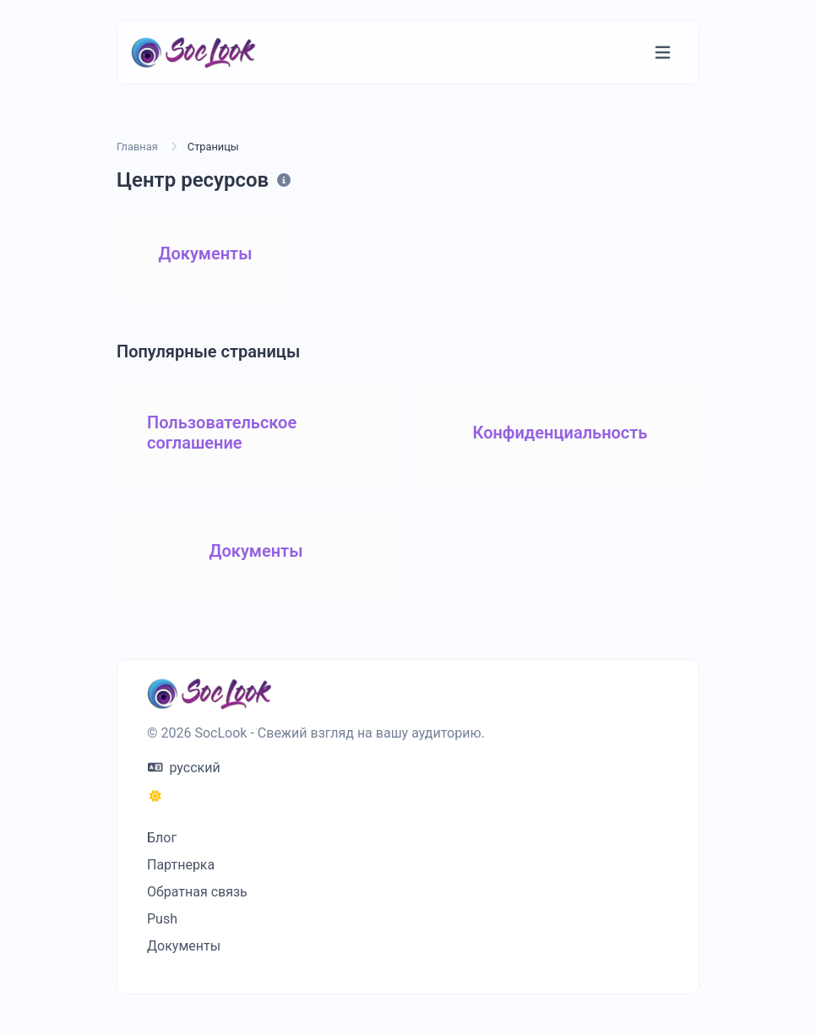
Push (162, 919)
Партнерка (181, 865)
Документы (183, 946)
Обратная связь (197, 892)
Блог (162, 838)
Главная (137, 146)
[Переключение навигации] (662, 52)
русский (184, 768)
